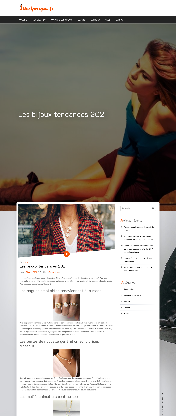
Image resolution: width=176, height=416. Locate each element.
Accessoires (39, 19)
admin (25, 262)
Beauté (81, 19)
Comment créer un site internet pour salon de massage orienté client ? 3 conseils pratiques (138, 249)
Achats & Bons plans (61, 19)
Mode (107, 19)
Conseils (95, 19)
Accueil (23, 19)
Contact (120, 19)
